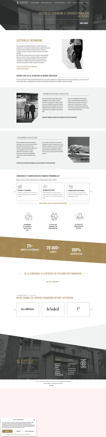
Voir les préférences (29, 431)
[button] (34, 419)
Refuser (18, 431)
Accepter (7, 431)
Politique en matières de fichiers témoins (57, 383)
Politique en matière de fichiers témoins (13, 434)
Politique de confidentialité (25, 434)
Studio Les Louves (68, 381)
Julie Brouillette (61, 381)
